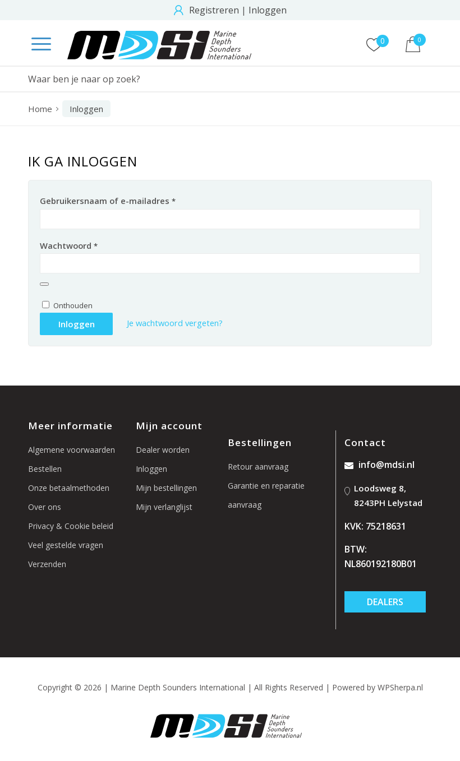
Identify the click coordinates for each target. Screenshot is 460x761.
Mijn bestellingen (166, 487)
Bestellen (45, 468)
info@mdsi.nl (379, 464)
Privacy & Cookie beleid (70, 526)
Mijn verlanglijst (164, 507)
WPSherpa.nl (400, 687)
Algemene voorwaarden (71, 449)
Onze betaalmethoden (68, 487)
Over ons (44, 507)
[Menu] (35, 45)
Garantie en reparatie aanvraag (266, 495)
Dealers (385, 602)
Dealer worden (163, 449)
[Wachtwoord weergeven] (44, 284)
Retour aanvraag (258, 466)
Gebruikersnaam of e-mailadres (108, 200)
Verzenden (47, 564)
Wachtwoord (69, 245)
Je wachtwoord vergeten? (175, 322)
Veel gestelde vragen (65, 545)
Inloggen (268, 10)
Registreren (214, 10)
